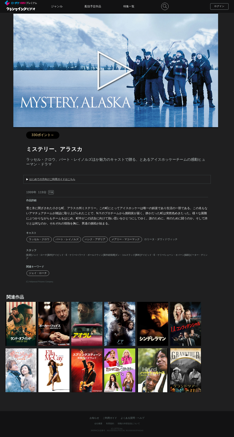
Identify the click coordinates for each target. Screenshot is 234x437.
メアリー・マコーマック (126, 239)
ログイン (219, 6)
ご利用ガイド (110, 418)
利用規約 (110, 423)
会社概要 (98, 423)
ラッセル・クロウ (39, 239)
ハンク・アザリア (95, 239)
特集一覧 (128, 6)
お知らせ (94, 418)
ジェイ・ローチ (38, 273)
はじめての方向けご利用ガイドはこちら (52, 179)
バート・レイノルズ (67, 239)
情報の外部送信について (129, 423)
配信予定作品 (93, 6)
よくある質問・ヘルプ (132, 418)
